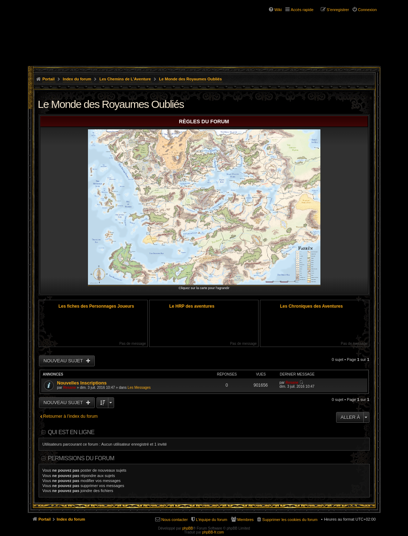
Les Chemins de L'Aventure (125, 79)
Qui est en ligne (71, 432)
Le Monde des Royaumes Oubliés (190, 79)
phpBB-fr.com (213, 532)
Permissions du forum (81, 458)
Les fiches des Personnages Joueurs (96, 306)
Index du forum (77, 79)
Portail (49, 79)
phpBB (187, 528)
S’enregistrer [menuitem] (338, 10)
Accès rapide (302, 10)
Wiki (278, 10)
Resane (69, 387)
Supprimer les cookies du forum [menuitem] (290, 519)
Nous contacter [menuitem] (174, 519)
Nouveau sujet (64, 360)
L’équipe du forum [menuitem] (211, 519)
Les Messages (139, 387)
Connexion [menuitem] (367, 10)
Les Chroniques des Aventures (311, 306)
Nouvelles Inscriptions (82, 383)
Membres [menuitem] (245, 519)
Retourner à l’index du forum (70, 416)
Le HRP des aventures (192, 306)
